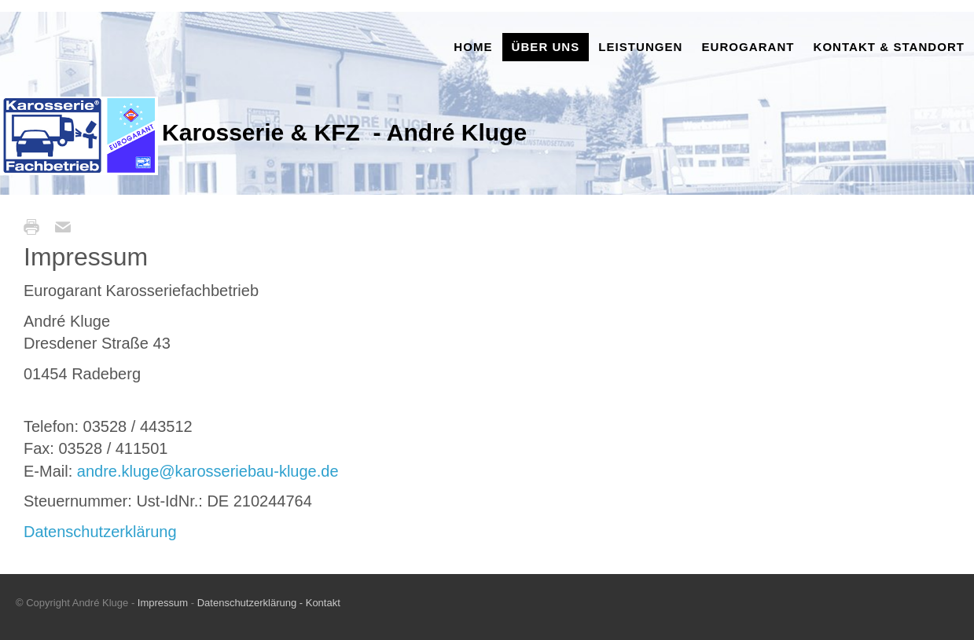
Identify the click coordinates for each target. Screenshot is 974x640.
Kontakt (321, 603)
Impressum (164, 603)
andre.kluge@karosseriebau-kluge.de (208, 471)
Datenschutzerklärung (100, 531)
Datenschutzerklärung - (250, 603)
